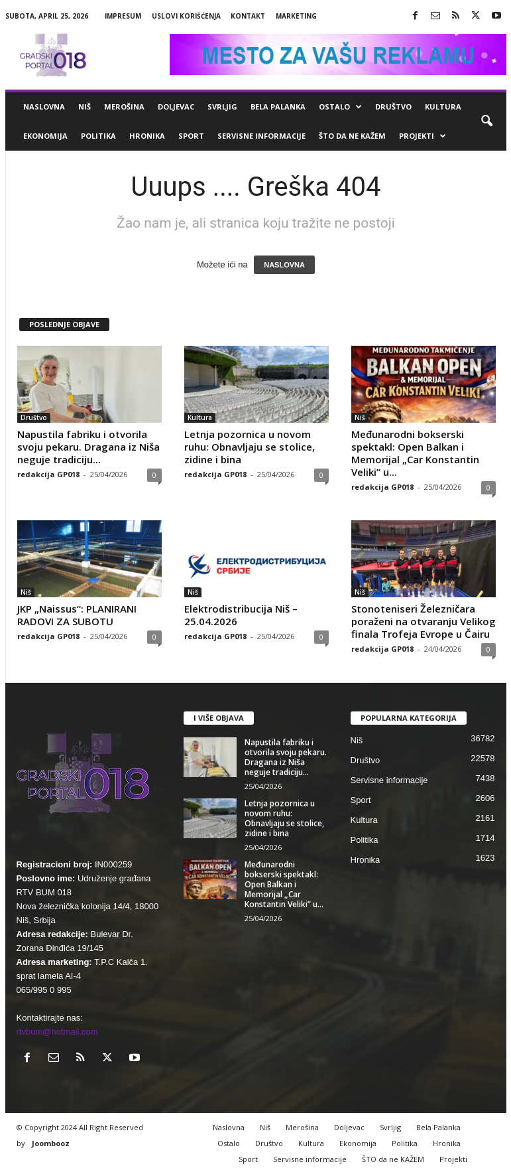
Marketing (296, 16)
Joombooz (51, 1143)
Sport (191, 136)
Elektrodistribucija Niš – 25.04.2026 (241, 615)
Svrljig (222, 106)
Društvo (393, 106)
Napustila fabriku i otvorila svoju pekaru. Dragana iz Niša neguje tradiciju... (88, 446)
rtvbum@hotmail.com (57, 1032)
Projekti (422, 136)
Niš (84, 106)
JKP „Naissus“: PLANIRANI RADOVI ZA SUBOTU (77, 615)
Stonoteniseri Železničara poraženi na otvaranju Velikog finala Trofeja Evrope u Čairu (423, 621)
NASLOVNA (284, 265)
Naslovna (44, 106)
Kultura (443, 106)
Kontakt (248, 16)
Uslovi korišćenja (186, 16)
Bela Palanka (278, 106)
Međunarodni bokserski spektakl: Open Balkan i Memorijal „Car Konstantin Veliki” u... (415, 452)
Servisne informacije (261, 136)
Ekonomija (45, 136)
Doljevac (176, 106)
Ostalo (340, 106)
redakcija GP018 (48, 474)
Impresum (123, 16)
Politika (98, 136)
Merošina (124, 106)
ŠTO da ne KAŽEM (352, 136)
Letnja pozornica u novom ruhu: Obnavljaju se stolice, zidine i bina (249, 446)
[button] (486, 121)
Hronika (147, 136)
